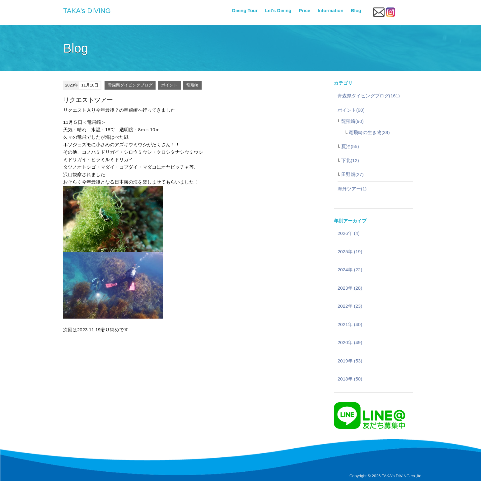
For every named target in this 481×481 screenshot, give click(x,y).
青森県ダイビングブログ (130, 85)
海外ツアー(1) (352, 188)
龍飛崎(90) (352, 121)
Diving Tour (245, 10)
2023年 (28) (350, 288)
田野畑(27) (352, 174)
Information (330, 10)
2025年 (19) (350, 251)
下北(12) (350, 160)
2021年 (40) (350, 324)
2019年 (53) (350, 360)
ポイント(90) (351, 110)
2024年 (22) (350, 269)
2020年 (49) (350, 342)
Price (304, 10)
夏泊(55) (350, 146)
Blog (356, 10)
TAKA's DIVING (87, 11)
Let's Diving (278, 10)
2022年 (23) (350, 306)
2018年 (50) (350, 378)
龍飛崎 (192, 85)
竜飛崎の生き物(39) (369, 132)
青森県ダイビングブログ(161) (369, 95)
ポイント (169, 85)
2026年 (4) (349, 233)
